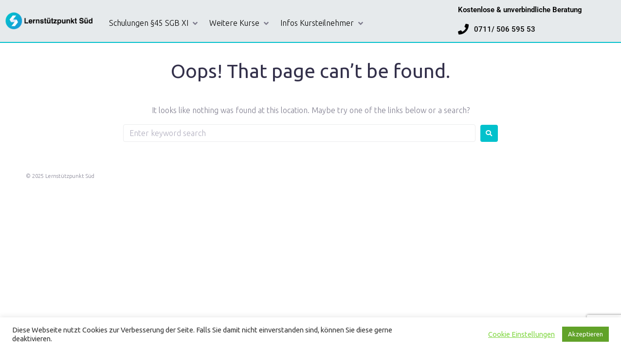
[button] (154, 23)
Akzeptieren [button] (585, 334)
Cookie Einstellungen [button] (521, 334)
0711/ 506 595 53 (504, 29)
